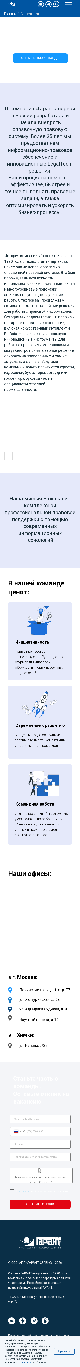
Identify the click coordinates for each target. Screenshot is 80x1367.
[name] (40, 1119)
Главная (10, 14)
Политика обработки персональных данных (39, 1335)
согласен (24, 1191)
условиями (27, 1362)
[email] (40, 1144)
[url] (40, 1157)
